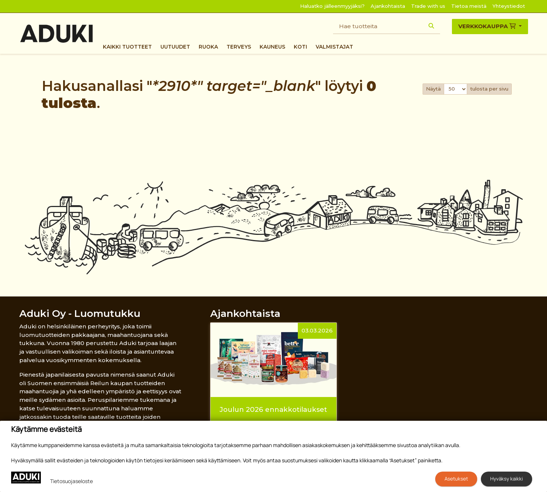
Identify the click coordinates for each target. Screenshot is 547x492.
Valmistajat (334, 47)
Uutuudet (175, 47)
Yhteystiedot (508, 6)
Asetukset (456, 478)
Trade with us (428, 6)
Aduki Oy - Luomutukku (79, 313)
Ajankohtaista (388, 6)
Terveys (239, 47)
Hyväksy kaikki (506, 478)
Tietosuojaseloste (71, 481)
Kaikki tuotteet (127, 47)
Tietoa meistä (468, 6)
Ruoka (208, 47)
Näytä (433, 89)
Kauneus (272, 47)
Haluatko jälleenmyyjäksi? (332, 6)
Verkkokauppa (487, 26)
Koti (300, 47)
